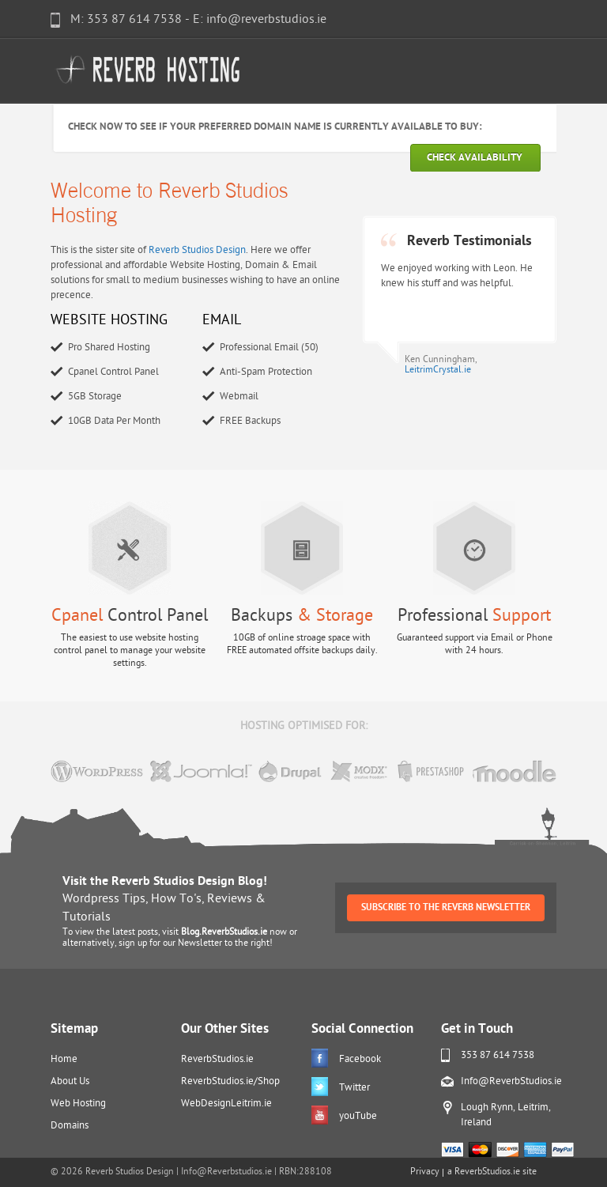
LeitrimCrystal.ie (438, 370)
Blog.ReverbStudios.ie (224, 932)
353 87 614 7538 (497, 1055)
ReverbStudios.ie (217, 1059)
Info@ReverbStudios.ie (511, 1081)
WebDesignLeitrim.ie (226, 1103)
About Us (70, 1081)
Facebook (360, 1059)
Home (64, 1059)
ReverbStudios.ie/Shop (230, 1081)
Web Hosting (78, 1103)
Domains (70, 1125)
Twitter (354, 1087)
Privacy (424, 1172)
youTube (358, 1116)
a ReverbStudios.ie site (492, 1172)
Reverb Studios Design (197, 250)
